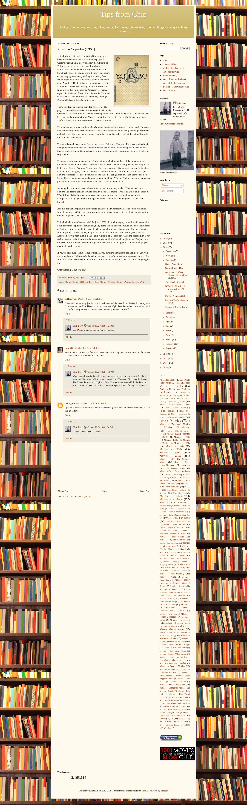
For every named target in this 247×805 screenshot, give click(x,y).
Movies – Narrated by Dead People (175, 645)
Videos (187, 725)
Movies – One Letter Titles (173, 651)
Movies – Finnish (180, 571)
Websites (167, 728)
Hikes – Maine (167, 411)
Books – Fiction (167, 389)
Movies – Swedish (167, 691)
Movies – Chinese (168, 552)
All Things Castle (167, 380)
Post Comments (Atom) (79, 496)
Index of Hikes (169, 90)
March (169, 339)
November (171, 256)
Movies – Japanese (107, 282)
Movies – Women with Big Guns (176, 703)
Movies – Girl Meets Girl (170, 589)
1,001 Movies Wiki (171, 72)
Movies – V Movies (177, 697)
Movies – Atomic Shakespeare (173, 512)
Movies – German (178, 586)
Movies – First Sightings (172, 574)
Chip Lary (78, 326)
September (171, 313)
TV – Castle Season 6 (174, 282)
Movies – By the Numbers (172, 540)
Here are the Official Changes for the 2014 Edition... (176, 275)
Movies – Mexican (167, 632)
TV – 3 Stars (182, 719)
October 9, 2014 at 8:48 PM (87, 348)
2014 (165, 247)
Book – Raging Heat (174, 268)
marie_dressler (72, 403)
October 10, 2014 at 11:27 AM (100, 326)
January (169, 348)
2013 (165, 354)
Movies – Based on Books (178, 521)
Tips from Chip (123, 14)
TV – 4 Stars (165, 721)
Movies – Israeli (183, 623)
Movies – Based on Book (176, 517)
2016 (165, 238)
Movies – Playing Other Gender (173, 654)
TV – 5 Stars (181, 722)
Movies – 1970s (182, 443)
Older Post (145, 491)
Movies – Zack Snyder (169, 709)
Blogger (164, 791)
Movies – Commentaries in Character (175, 558)
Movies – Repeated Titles (170, 669)
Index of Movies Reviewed (175, 79)
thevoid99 (69, 348)
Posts (165, 185)
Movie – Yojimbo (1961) (176, 296)
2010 (165, 367)
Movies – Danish (170, 561)
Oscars (163, 718)
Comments (168, 191)
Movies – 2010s (170, 455)
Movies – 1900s (173, 431)
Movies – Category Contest (170, 543)
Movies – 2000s (170, 452)
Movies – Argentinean (177, 509)
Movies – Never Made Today (175, 648)
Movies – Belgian (166, 527)
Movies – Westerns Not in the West (130, 282)
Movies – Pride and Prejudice (173, 663)
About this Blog (170, 75)
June (168, 326)
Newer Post (63, 491)
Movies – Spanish (178, 682)
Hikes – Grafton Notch (175, 408)
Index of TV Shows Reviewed (176, 87)
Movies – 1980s (175, 446)
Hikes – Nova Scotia (179, 414)
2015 (165, 243)
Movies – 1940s (182, 437)
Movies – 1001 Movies (177, 427)
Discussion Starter (181, 395)
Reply (67, 314)
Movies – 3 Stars (92, 282)
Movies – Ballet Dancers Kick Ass (175, 515)
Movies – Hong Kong (168, 614)
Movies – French (168, 577)
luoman (145, 791)
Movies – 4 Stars (171, 499)
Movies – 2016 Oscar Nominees (173, 493)
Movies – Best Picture (172, 537)
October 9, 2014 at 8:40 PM (90, 299)
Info (162, 420)
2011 (165, 363)
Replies (71, 320)
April (168, 335)
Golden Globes (169, 398)
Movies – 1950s (171, 440)
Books (179, 385)
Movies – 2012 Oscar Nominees (175, 471)
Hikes (182, 401)
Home (104, 491)
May (168, 330)
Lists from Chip (170, 64)
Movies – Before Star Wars (174, 524)
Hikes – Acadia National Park (175, 405)
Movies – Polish (167, 657)
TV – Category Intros (169, 725)
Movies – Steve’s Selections (172, 685)
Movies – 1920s (173, 434)
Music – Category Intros (169, 713)
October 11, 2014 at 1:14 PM (100, 427)
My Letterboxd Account (173, 68)
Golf (180, 398)
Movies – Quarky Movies (172, 666)
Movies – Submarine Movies (172, 688)
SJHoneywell (71, 299)
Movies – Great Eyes (168, 598)
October (169, 260)
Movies (68, 282)
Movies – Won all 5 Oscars (174, 706)
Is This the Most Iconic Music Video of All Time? (175, 289)
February (170, 344)
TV (171, 718)
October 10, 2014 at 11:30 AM (100, 372)
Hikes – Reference (167, 417)
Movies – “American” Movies (175, 424)
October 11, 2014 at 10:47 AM (93, 403)
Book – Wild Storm (173, 264)
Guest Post (172, 402)
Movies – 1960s (78, 282)
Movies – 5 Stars (167, 502)
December (170, 251)
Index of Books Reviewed (174, 83)
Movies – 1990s (171, 449)
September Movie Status (176, 307)
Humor (181, 417)
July (168, 322)
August (169, 317)
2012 (165, 358)
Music (184, 709)
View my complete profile (171, 124)
